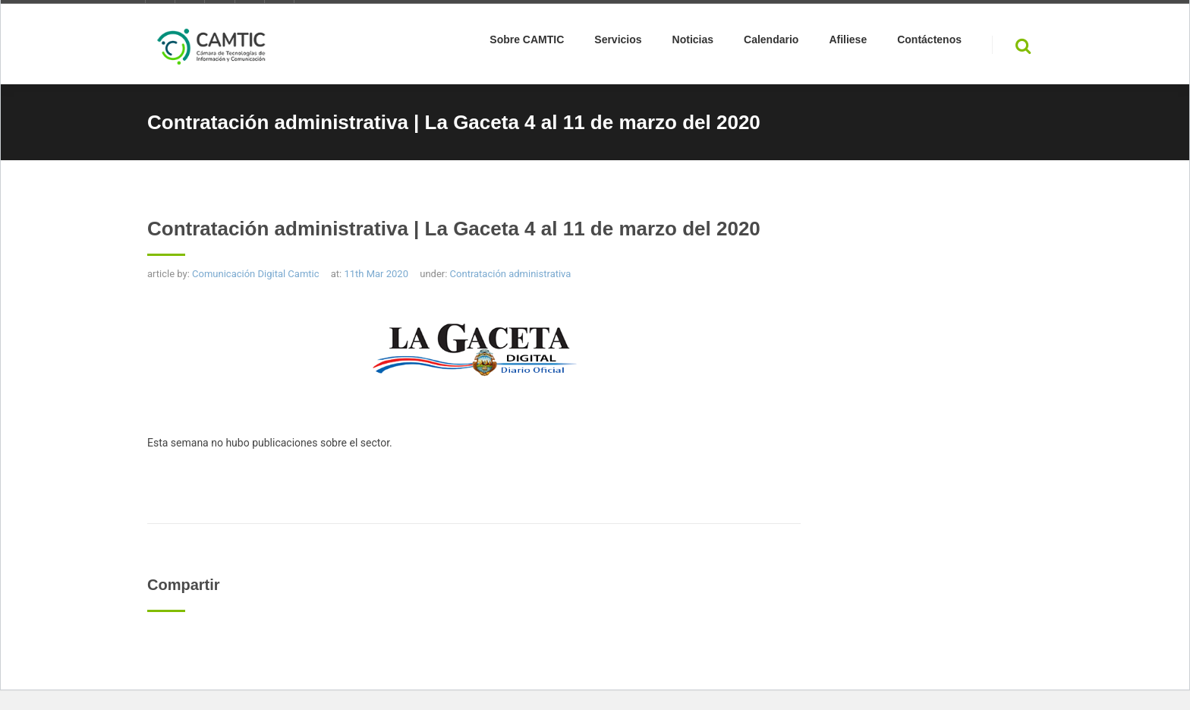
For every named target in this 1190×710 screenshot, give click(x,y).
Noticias (692, 42)
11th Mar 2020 (376, 273)
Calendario (771, 42)
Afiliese (848, 42)
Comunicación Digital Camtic (255, 273)
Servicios (617, 42)
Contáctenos (929, 42)
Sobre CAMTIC (527, 42)
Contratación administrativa (510, 273)
